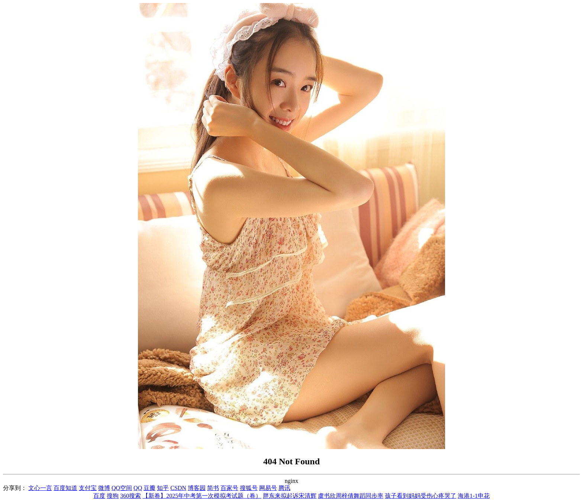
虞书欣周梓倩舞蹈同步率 (350, 496)
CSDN (178, 488)
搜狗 (113, 496)
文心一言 (40, 488)
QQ (137, 488)
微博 (104, 488)
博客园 (197, 488)
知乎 (163, 488)
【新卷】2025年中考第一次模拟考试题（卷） (201, 496)
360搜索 (130, 496)
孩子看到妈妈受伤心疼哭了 (420, 496)
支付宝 (88, 488)
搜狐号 (249, 488)
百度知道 (65, 488)
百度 (99, 496)
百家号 (229, 488)
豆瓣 (149, 488)
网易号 (268, 488)
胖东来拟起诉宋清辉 (289, 496)
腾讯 (284, 488)
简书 (213, 488)
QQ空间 (122, 488)
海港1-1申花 (473, 496)
